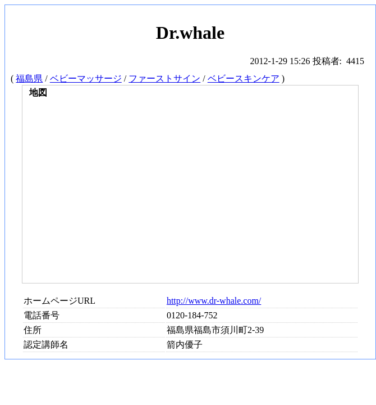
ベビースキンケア (243, 78)
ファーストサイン (164, 78)
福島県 (29, 78)
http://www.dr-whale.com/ (214, 300)
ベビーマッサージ (86, 78)
